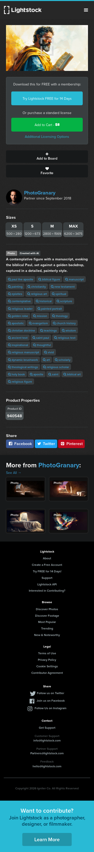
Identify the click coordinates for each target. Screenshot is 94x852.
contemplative (19, 301)
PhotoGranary (39, 192)
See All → (13, 472)
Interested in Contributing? (47, 590)
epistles (15, 294)
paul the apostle (20, 279)
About (47, 558)
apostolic (16, 323)
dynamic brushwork (23, 360)
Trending (47, 628)
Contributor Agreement (47, 673)
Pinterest (71, 444)
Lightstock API (47, 584)
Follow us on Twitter (50, 693)
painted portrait (50, 308)
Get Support (47, 727)
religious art (37, 294)
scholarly (62, 360)
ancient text (18, 338)
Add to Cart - (47, 124)
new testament (63, 286)
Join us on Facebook (51, 700)
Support (47, 578)
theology (60, 316)
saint (53, 374)
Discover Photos (47, 609)
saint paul (41, 338)
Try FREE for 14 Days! (47, 571)
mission (40, 316)
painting (15, 286)
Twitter (46, 444)
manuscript (74, 279)
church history (64, 323)
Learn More (47, 839)
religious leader (20, 308)
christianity (37, 286)
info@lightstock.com (47, 740)
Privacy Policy (47, 660)
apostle (36, 374)
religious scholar (56, 367)
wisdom (69, 330)
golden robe (18, 316)
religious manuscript (23, 352)
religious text (64, 338)
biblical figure (49, 279)
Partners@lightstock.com (47, 753)
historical (44, 301)
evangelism (38, 323)
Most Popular (47, 622)
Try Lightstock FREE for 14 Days (47, 98)
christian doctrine (21, 330)
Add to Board (47, 156)
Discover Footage (47, 615)
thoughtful (42, 345)
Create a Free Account (47, 565)
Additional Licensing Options (47, 136)
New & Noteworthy (47, 635)
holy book (16, 374)
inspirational (18, 345)
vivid (49, 352)
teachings (48, 330)
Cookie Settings (47, 666)
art (46, 360)
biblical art (72, 374)
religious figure (20, 381)
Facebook (20, 444)
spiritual (59, 294)
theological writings (23, 367)
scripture (64, 301)
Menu (86, 10)
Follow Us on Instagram (50, 708)
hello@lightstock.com (47, 766)
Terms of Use (47, 653)
